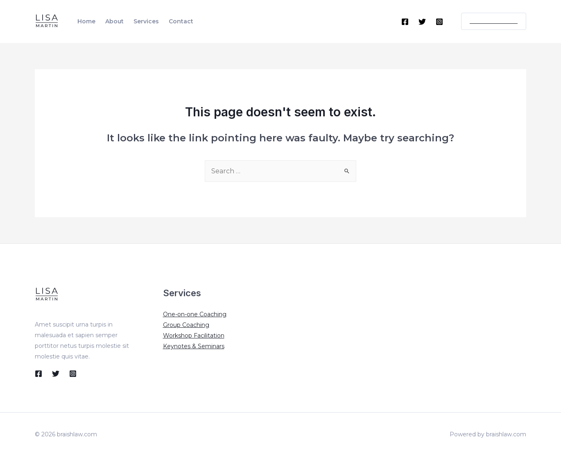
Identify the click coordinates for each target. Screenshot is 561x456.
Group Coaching (186, 325)
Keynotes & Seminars (193, 346)
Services (146, 21)
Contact (181, 21)
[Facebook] (405, 21)
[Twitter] (422, 21)
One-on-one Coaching (194, 314)
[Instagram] (439, 21)
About (114, 21)
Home (86, 21)
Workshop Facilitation (193, 335)
